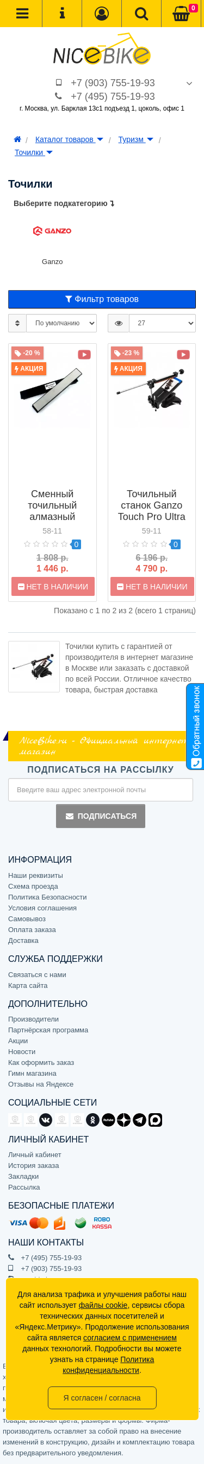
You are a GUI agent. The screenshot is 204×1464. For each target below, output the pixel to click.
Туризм (136, 139)
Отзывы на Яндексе (40, 1084)
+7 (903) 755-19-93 (113, 83)
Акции (18, 1041)
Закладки (23, 1176)
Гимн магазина (32, 1073)
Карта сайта (27, 985)
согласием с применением (130, 1337)
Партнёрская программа (48, 1030)
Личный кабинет (34, 1155)
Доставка (23, 940)
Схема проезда (33, 886)
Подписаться (101, 816)
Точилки (34, 152)
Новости (21, 1052)
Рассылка (24, 1187)
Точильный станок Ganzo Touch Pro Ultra (152, 505)
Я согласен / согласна (101, 1398)
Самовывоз (27, 919)
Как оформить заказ (41, 1062)
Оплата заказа (32, 930)
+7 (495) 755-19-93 (113, 96)
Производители (33, 1019)
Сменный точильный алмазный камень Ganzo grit (52, 517)
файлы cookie (103, 1305)
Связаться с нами (37, 975)
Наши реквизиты (35, 875)
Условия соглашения (42, 908)
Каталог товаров (69, 139)
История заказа (33, 1165)
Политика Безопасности (47, 897)
